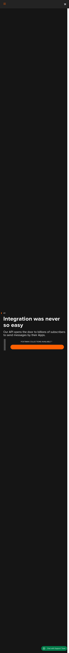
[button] (65, 4)
